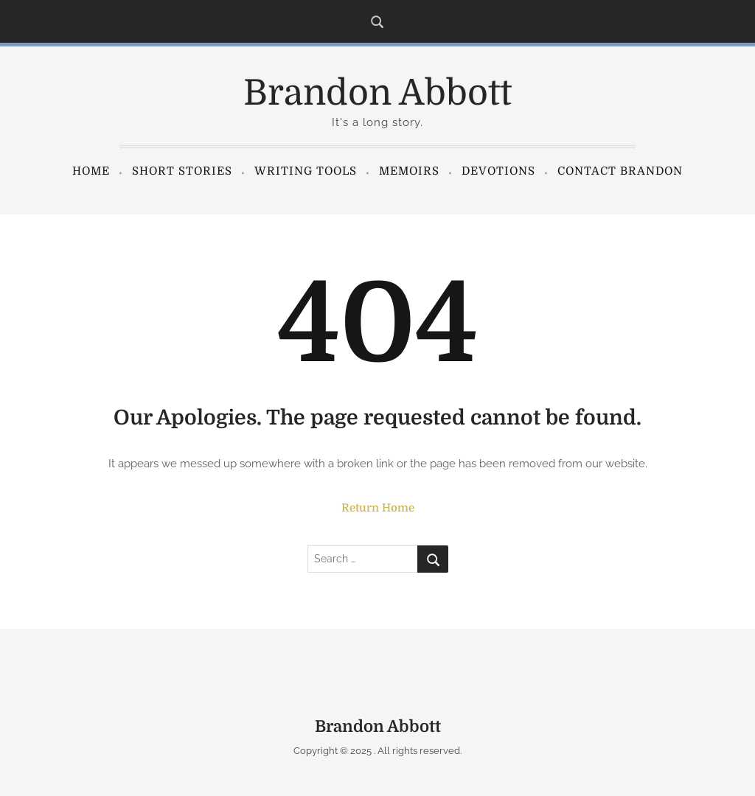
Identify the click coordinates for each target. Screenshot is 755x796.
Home (91, 171)
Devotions (498, 171)
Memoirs (409, 171)
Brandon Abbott (377, 93)
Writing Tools (305, 171)
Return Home (377, 507)
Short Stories (182, 171)
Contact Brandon (620, 171)
